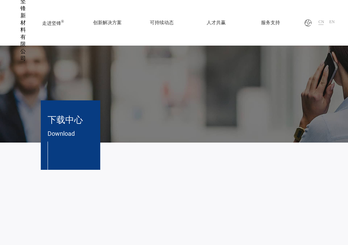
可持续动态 (162, 22)
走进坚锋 (53, 22)
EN (332, 21)
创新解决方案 (107, 22)
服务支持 (270, 22)
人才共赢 (216, 22)
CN (321, 21)
